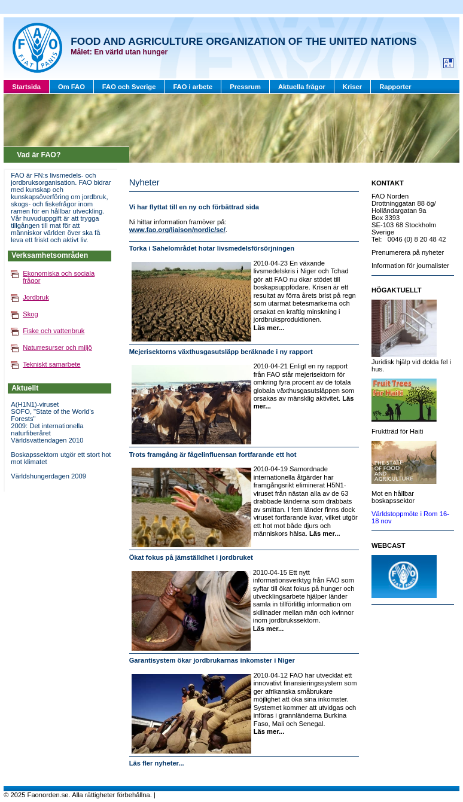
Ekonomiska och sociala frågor (59, 277)
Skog (30, 314)
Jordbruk (36, 297)
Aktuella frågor (301, 86)
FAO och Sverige (129, 86)
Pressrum (245, 86)
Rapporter (395, 86)
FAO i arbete (192, 86)
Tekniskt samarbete (51, 364)
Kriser (352, 86)
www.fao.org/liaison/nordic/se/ (177, 229)
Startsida (26, 86)
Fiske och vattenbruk (53, 330)
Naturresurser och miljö (57, 347)
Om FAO (71, 86)
